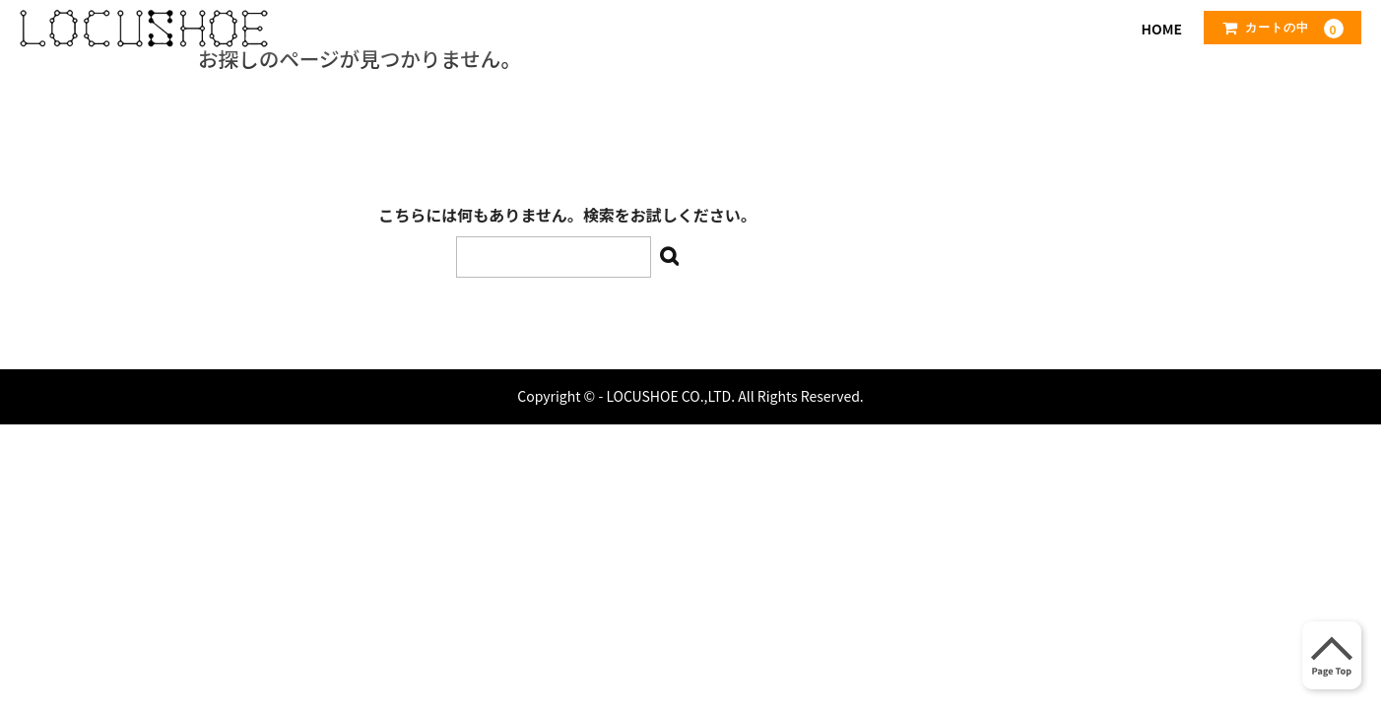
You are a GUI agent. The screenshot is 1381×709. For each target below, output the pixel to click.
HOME (1162, 28)
